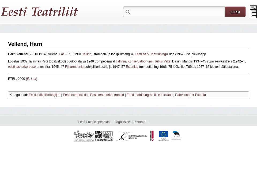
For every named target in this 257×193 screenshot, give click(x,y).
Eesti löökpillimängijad (44, 95)
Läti (61, 54)
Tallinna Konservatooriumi (134, 61)
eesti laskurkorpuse (22, 67)
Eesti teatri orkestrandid (107, 95)
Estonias (132, 67)
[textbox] (178, 11)
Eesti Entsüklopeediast (94, 122)
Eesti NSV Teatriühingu (151, 54)
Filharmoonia (74, 67)
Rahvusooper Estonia (190, 95)
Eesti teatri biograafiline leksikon (149, 95)
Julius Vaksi (162, 61)
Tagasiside (122, 122)
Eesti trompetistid (75, 95)
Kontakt (139, 122)
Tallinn (86, 54)
